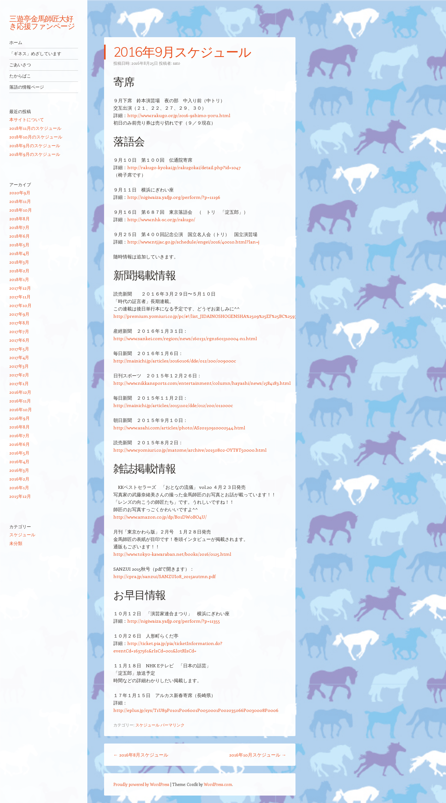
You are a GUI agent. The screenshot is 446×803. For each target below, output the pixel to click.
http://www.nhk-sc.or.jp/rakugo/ (161, 219)
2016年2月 (19, 479)
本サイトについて (26, 119)
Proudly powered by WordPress (141, 784)
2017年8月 (19, 323)
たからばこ (20, 76)
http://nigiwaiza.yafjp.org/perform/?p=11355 (173, 621)
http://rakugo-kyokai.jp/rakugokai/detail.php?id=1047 (184, 167)
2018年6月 (19, 236)
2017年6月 (19, 340)
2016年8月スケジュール (140, 755)
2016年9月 (19, 418)
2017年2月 (19, 375)
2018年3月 (19, 262)
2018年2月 (19, 271)
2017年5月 (19, 349)
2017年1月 (19, 383)
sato (176, 63)
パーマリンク (172, 724)
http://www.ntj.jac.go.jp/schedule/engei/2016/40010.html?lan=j (193, 242)
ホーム (15, 42)
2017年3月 (19, 366)
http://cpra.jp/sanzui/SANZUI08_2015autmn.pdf (164, 576)
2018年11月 (20, 201)
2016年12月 (20, 392)
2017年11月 (20, 297)
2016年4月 (19, 461)
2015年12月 (20, 496)
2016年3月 (19, 470)
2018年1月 (19, 279)
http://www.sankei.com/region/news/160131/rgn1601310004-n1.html (185, 338)
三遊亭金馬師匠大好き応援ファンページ (42, 22)
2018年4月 (19, 253)
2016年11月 (20, 401)
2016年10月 (20, 409)
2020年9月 (19, 192)
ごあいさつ (20, 65)
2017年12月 (20, 288)
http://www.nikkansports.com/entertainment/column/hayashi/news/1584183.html (202, 383)
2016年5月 (19, 453)
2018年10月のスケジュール (35, 137)
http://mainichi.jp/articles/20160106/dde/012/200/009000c (174, 361)
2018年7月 (19, 227)
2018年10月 (20, 210)
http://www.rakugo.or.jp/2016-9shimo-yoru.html (178, 115)
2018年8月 (19, 219)
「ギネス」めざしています (35, 53)
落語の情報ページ (26, 87)
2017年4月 (19, 357)
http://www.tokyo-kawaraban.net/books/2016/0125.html (172, 554)
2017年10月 (20, 305)
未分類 (15, 543)
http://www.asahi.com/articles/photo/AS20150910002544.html (179, 427)
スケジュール (147, 724)
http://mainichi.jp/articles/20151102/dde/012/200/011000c (173, 405)
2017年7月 (19, 331)
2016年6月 (19, 444)
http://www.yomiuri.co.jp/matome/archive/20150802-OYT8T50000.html (190, 450)
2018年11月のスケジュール (35, 128)
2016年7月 (19, 435)
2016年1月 (19, 487)
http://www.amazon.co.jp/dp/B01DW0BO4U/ (160, 517)
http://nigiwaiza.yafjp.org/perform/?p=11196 (173, 197)
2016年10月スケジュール (257, 755)
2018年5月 (19, 245)
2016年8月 (19, 427)
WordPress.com (218, 784)
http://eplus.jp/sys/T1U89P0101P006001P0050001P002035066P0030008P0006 (195, 710)
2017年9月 (19, 314)
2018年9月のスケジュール (34, 145)
